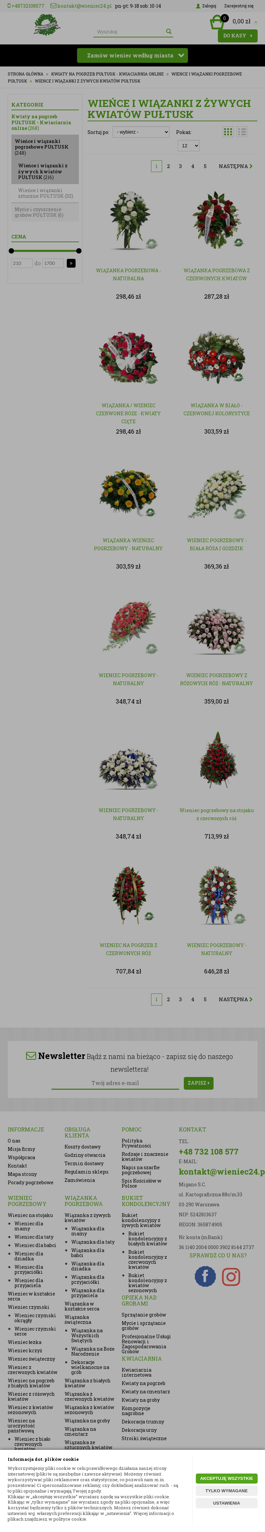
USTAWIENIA (226, 1503)
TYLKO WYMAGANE (227, 1490)
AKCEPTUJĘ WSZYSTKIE (226, 1478)
